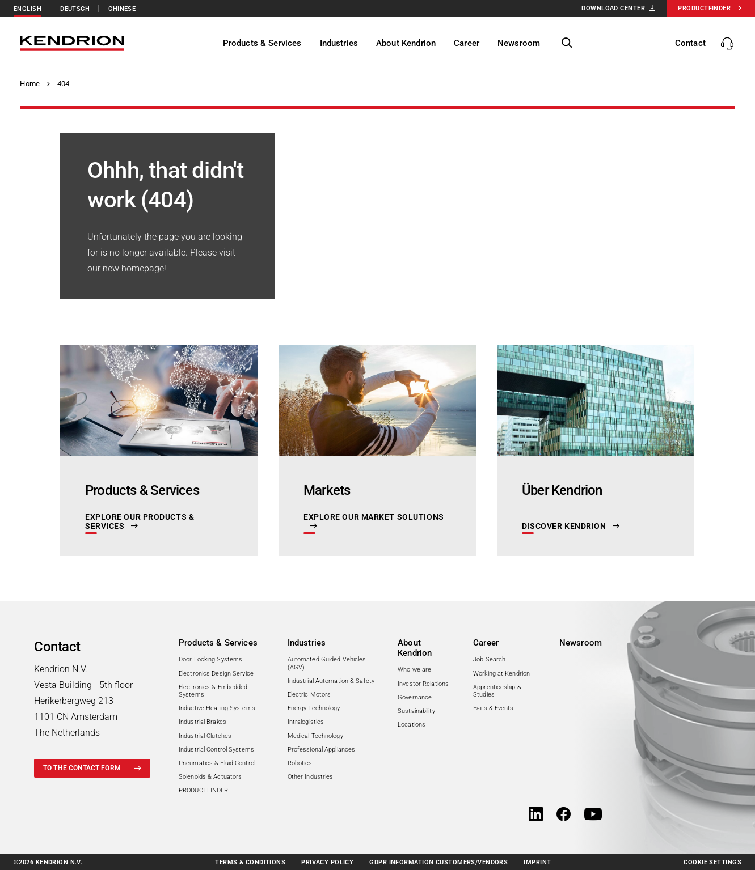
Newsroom (580, 643)
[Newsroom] (520, 43)
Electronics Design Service (216, 673)
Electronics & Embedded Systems (213, 691)
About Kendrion (415, 648)
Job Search (489, 659)
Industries (307, 643)
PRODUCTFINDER (203, 790)
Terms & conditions (250, 862)
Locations (411, 724)
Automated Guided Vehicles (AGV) (327, 663)
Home (30, 83)
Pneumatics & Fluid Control (217, 763)
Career (486, 643)
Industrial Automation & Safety (331, 681)
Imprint (537, 862)
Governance (415, 697)
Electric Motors (309, 694)
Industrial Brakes (202, 721)
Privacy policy (327, 862)
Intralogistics (306, 721)
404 (63, 83)
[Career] (468, 43)
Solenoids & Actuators (210, 776)
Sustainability (416, 711)
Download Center (613, 8)
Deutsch (75, 8)
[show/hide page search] (568, 44)
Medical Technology (315, 736)
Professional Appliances (322, 749)
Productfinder (704, 8)
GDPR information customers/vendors (438, 862)
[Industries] (340, 43)
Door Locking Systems (210, 659)
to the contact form (82, 768)
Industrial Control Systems (216, 749)
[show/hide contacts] (705, 43)
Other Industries (311, 776)
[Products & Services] (263, 43)
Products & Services (218, 643)
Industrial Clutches (205, 736)
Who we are (414, 669)
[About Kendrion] (407, 43)
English (27, 8)
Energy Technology (314, 708)
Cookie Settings (712, 862)
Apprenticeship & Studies (497, 691)
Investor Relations (423, 683)
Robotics (300, 763)
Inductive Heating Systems (217, 708)
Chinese (122, 8)
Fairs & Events (493, 708)
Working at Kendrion (501, 673)
